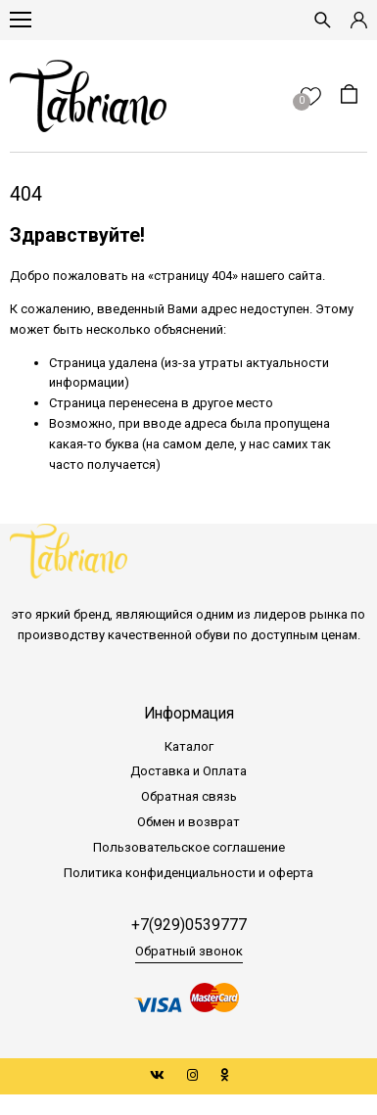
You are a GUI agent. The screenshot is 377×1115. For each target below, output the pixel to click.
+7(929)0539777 (189, 925)
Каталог (189, 746)
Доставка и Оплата (188, 771)
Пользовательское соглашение (189, 847)
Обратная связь (189, 796)
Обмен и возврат (188, 821)
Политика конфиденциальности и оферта (188, 872)
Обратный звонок (189, 951)
